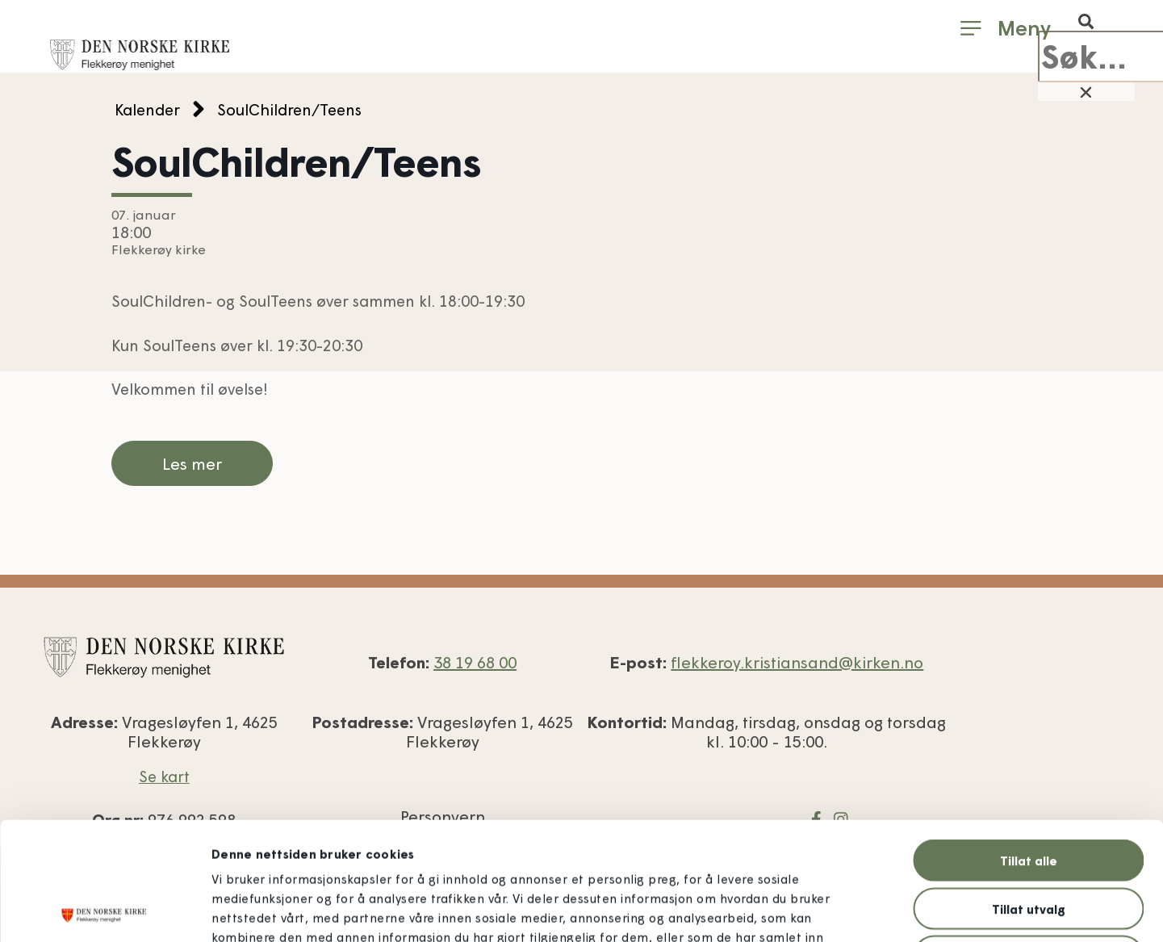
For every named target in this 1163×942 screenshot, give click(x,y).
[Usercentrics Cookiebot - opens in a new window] (104, 910)
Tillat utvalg (1028, 791)
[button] (1086, 21)
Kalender (147, 109)
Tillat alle (1028, 742)
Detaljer (881, 910)
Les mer (192, 463)
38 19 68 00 (475, 662)
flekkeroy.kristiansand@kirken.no (797, 662)
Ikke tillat (1028, 838)
